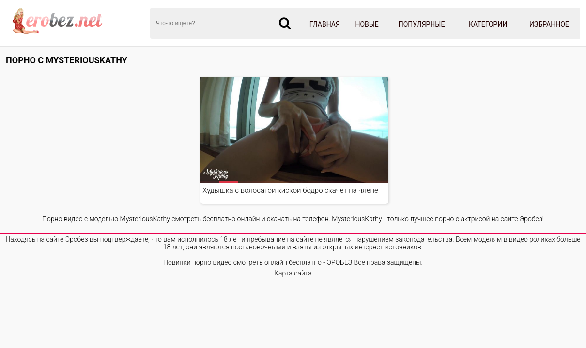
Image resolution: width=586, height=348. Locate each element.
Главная (324, 24)
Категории (488, 24)
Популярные (422, 24)
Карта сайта (293, 273)
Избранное (549, 24)
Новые (366, 24)
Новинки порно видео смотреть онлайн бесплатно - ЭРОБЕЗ (257, 262)
